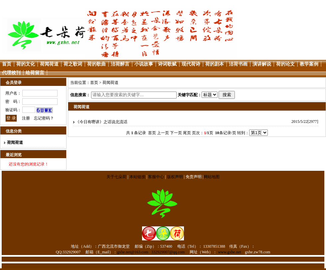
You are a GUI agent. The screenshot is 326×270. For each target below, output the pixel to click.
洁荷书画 (238, 64)
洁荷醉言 (120, 64)
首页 (6, 64)
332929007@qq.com (168, 252)
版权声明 (175, 176)
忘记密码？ (44, 118)
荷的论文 (285, 64)
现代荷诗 (191, 64)
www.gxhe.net (229, 252)
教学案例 (309, 64)
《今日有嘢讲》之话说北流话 (101, 122)
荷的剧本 (214, 64)
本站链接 (137, 176)
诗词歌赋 (167, 64)
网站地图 (212, 176)
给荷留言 (35, 72)
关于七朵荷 (116, 176)
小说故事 (143, 64)
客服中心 (156, 176)
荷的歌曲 (96, 64)
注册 (26, 118)
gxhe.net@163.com (132, 252)
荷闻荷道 (49, 64)
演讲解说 (261, 64)
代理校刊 (11, 72)
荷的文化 (25, 64)
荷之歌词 (73, 64)
